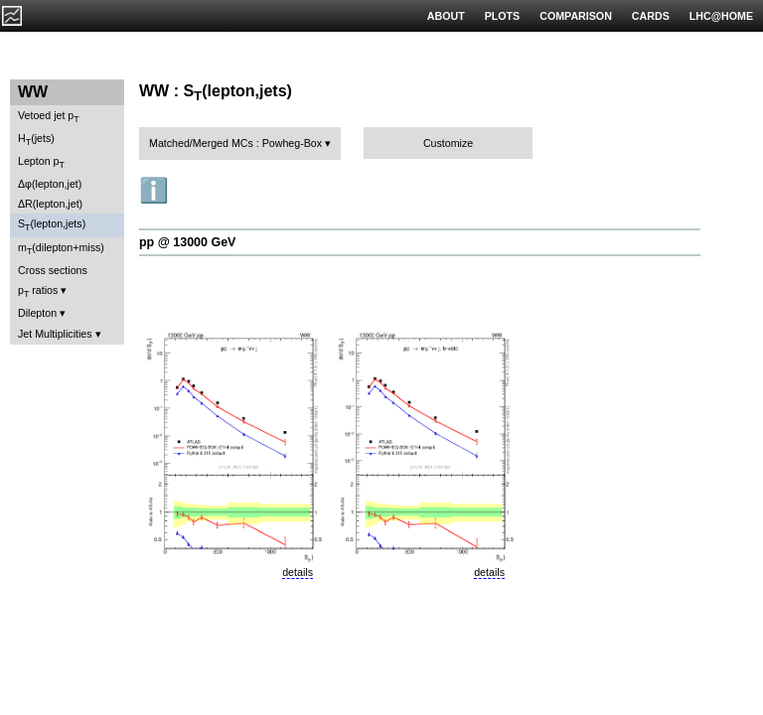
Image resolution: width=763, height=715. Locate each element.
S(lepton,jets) (51, 224)
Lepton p (41, 162)
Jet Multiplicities (55, 334)
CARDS (651, 16)
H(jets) (36, 139)
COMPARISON (575, 16)
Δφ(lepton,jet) (49, 184)
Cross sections (52, 270)
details (297, 572)
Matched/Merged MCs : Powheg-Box (235, 143)
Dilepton (37, 313)
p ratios (38, 291)
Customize (448, 143)
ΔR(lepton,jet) (50, 204)
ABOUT (446, 16)
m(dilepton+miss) (61, 248)
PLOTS (503, 16)
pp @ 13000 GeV (187, 242)
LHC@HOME (721, 16)
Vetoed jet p (48, 116)
